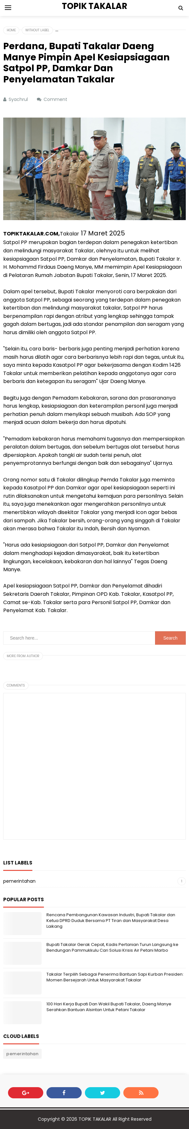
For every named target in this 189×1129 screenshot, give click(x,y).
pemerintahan (19, 881)
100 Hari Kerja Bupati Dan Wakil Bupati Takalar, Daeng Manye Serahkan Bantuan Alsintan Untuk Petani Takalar (108, 1007)
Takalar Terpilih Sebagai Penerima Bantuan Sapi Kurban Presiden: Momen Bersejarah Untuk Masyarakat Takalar (115, 977)
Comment (56, 99)
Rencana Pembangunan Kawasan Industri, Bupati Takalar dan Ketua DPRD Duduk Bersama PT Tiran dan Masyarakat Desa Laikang (110, 920)
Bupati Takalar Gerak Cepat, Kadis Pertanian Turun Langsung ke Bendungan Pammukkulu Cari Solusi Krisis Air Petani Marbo (112, 947)
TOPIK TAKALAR (94, 1119)
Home (11, 30)
